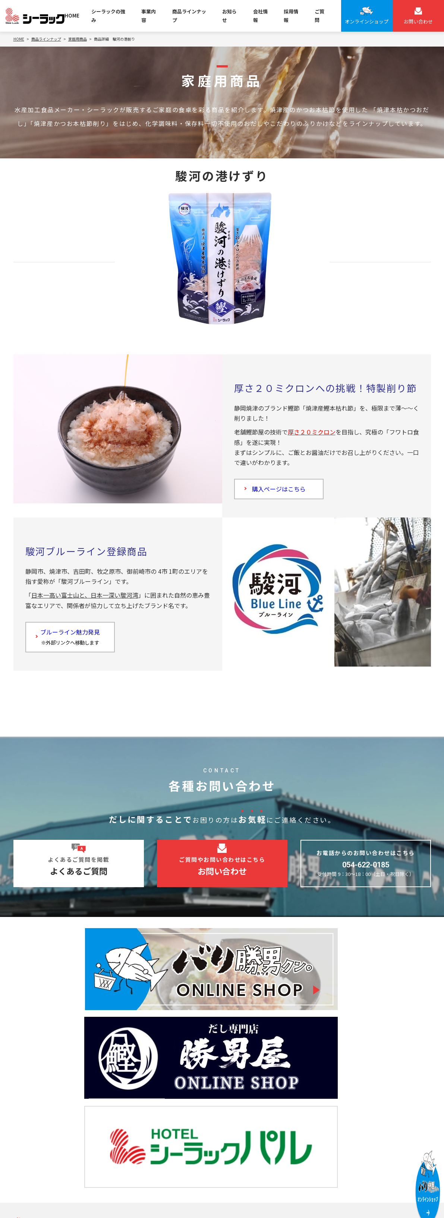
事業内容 (148, 15)
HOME (71, 15)
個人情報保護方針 (32, 1202)
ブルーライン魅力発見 (73, 641)
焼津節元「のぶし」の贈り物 (265, 1135)
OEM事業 (137, 1080)
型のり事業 (139, 1102)
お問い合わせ (38, 1145)
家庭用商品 (244, 1091)
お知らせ (229, 15)
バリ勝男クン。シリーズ (259, 1080)
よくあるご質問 (41, 1129)
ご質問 (319, 15)
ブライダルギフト (251, 1113)
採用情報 (291, 15)
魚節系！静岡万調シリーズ (262, 1102)
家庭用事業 (139, 1091)
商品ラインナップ (189, 15)
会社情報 (260, 15)
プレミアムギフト (251, 1124)
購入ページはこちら (282, 490)
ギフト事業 (139, 1124)
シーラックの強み (108, 15)
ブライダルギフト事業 (152, 1113)
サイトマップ (91, 1202)
